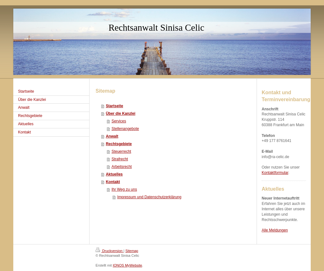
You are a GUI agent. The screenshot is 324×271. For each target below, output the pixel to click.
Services (118, 121)
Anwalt (112, 136)
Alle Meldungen (275, 230)
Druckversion (109, 251)
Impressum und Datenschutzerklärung (149, 197)
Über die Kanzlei (120, 113)
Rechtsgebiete (119, 144)
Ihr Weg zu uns (124, 189)
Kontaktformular (275, 172)
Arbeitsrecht (121, 166)
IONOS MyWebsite (127, 265)
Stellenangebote (125, 128)
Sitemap (131, 251)
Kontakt (113, 182)
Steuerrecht (121, 151)
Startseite (114, 106)
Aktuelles (114, 174)
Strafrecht (119, 159)
